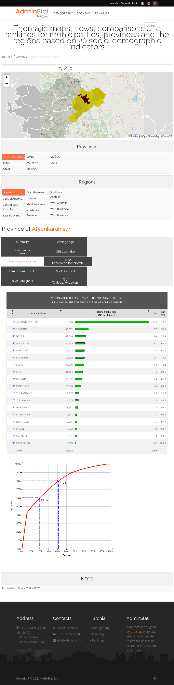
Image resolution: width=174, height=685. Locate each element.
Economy (84, 13)
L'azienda (113, 3)
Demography (63, 13)
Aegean (20, 57)
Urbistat (136, 632)
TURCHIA (7, 57)
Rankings (102, 13)
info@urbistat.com (67, 640)
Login (135, 3)
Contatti (125, 3)
